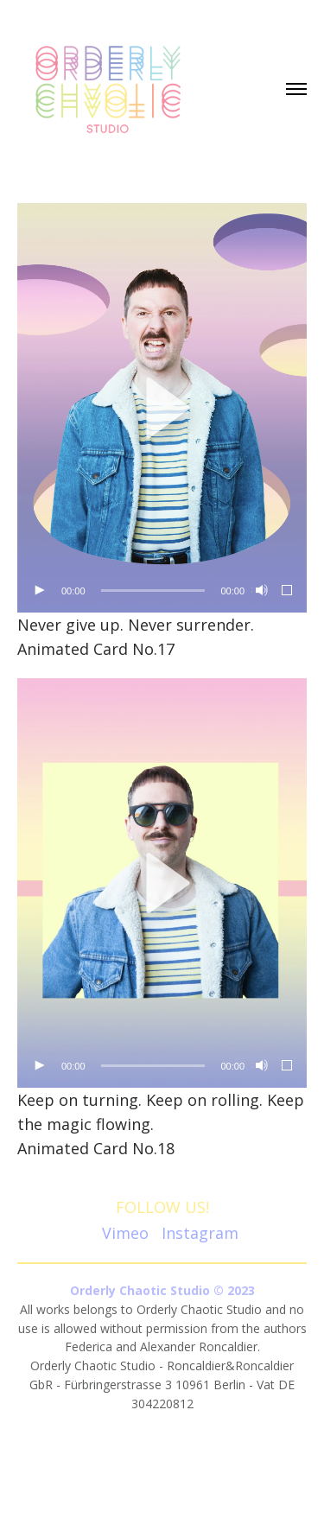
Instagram (200, 1233)
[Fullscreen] (287, 591)
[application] (162, 408)
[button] (161, 407)
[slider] (153, 590)
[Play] (39, 591)
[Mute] (260, 591)
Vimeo (125, 1233)
